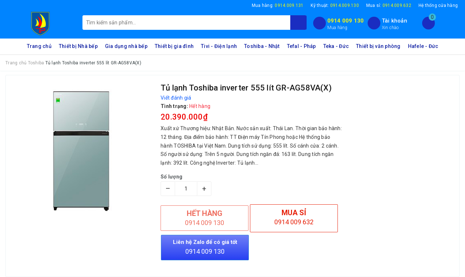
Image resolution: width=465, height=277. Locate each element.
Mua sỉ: (388, 5)
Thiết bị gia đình (174, 46)
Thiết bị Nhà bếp (78, 46)
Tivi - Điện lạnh (219, 46)
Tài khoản (394, 20)
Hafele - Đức (423, 46)
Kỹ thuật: (335, 5)
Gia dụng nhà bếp (126, 46)
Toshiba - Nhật (262, 46)
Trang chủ (39, 46)
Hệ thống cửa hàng (438, 5)
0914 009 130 (345, 20)
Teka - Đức (336, 46)
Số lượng (171, 177)
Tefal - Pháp (301, 46)
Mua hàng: (278, 5)
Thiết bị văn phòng (378, 46)
